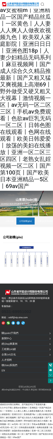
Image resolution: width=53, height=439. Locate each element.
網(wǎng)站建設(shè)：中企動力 (16, 389)
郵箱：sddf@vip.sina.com (15, 317)
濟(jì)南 (34, 389)
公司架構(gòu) (25, 221)
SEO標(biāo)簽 (44, 389)
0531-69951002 (16, 311)
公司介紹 (10, 221)
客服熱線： (7, 306)
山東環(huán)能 (26, 199)
